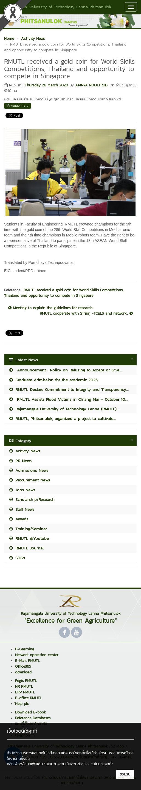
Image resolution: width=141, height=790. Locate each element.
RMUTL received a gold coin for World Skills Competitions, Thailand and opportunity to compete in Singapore (63, 292)
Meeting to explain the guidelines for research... (51, 308)
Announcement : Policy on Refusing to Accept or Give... (65, 370)
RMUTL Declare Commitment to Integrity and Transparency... (69, 389)
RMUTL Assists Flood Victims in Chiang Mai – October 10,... (68, 399)
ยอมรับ (125, 774)
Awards (18, 519)
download (23, 672)
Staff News (21, 509)
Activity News (24, 451)
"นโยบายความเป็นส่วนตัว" (63, 764)
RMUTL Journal (26, 548)
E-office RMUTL (28, 698)
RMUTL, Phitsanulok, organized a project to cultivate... (62, 418)
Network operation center (36, 655)
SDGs (17, 558)
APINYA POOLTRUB (91, 85)
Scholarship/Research (32, 499)
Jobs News (22, 490)
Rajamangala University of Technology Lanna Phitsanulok (57, 7)
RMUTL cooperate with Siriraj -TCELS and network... (86, 313)
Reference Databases (32, 718)
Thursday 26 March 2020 (46, 85)
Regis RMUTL (26, 681)
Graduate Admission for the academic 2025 (53, 380)
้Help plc (22, 704)
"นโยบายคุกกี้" (102, 764)
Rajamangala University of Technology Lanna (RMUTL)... (64, 409)
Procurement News (29, 480)
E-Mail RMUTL (27, 661)
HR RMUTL (24, 686)
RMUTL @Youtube (29, 538)
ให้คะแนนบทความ (18, 105)
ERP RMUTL (25, 692)
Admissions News (28, 470)
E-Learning (24, 649)
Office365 (23, 666)
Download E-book (30, 712)
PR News (20, 461)
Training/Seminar (28, 529)
